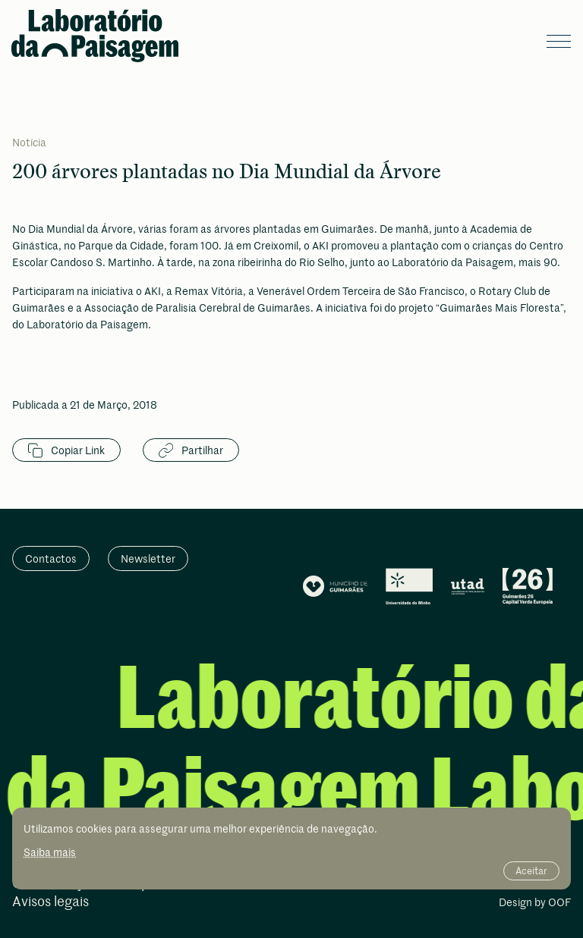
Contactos (51, 558)
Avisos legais (50, 902)
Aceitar (531, 870)
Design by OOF (535, 903)
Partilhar (191, 450)
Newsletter (148, 558)
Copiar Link (66, 450)
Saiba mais (50, 852)
